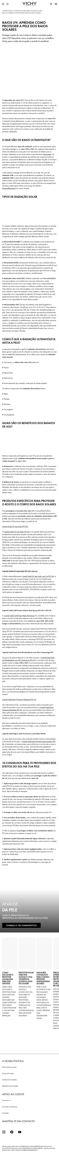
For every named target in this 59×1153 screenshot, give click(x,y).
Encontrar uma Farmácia (9, 1107)
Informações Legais (8, 1073)
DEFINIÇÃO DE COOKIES (10, 1086)
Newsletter (5, 1113)
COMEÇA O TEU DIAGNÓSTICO (21, 925)
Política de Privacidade (9, 1067)
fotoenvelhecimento (9, 188)
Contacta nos (6, 1100)
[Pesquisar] (7, 4)
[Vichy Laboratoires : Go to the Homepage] (30, 4)
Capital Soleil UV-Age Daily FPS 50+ (15, 526)
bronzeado (47, 154)
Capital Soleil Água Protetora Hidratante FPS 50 (19, 699)
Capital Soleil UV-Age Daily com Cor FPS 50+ (38, 576)
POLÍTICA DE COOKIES (9, 1080)
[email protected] (49, 1148)
